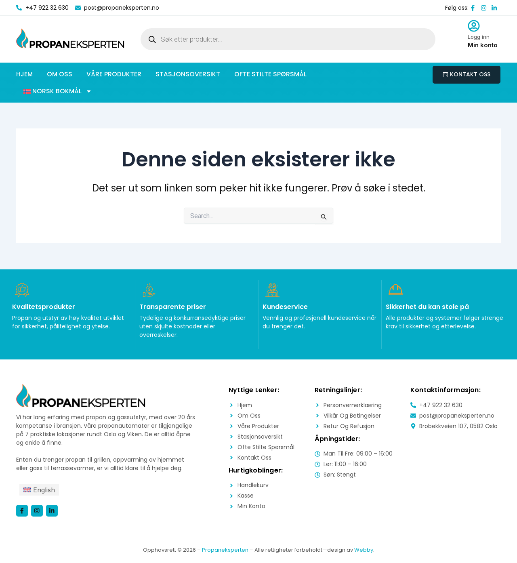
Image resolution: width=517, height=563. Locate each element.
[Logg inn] (474, 26)
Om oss (59, 74)
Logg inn (479, 37)
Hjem (24, 74)
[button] (57, 91)
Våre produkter (113, 74)
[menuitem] (39, 490)
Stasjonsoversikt (188, 74)
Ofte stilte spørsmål (270, 74)
